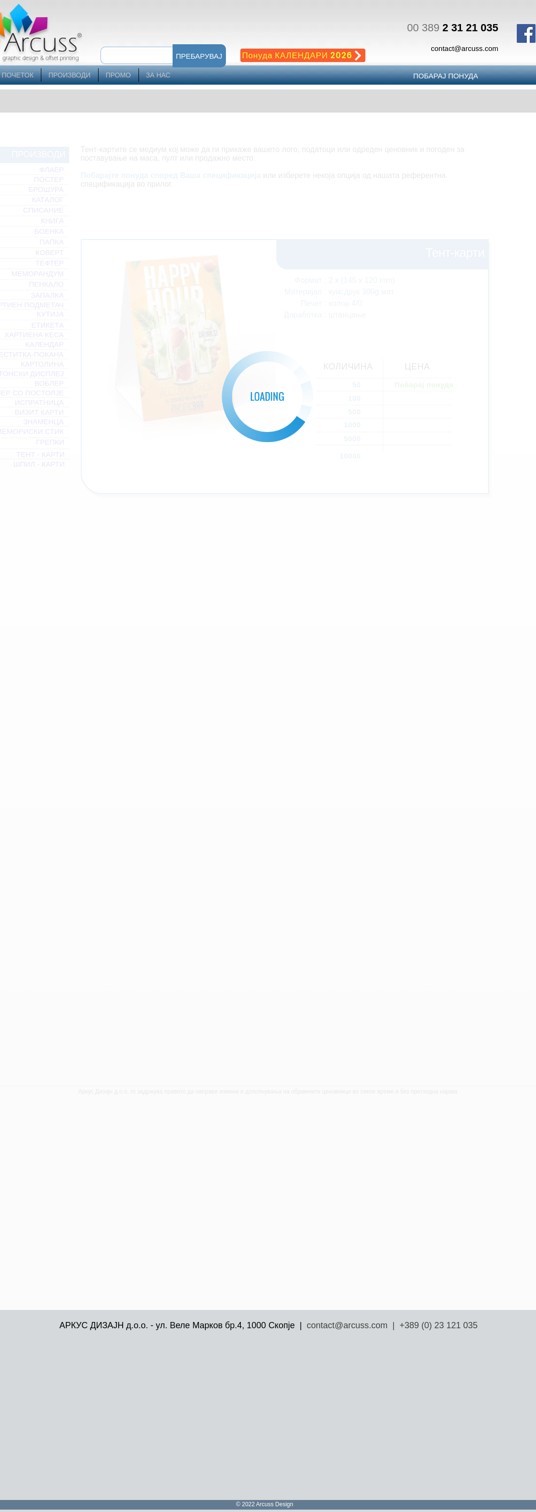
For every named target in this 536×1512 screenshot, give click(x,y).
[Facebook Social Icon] (526, 33)
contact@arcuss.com (464, 48)
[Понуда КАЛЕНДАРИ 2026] (302, 55)
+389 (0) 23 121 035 (438, 1325)
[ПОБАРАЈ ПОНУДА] (445, 75)
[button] (199, 55)
